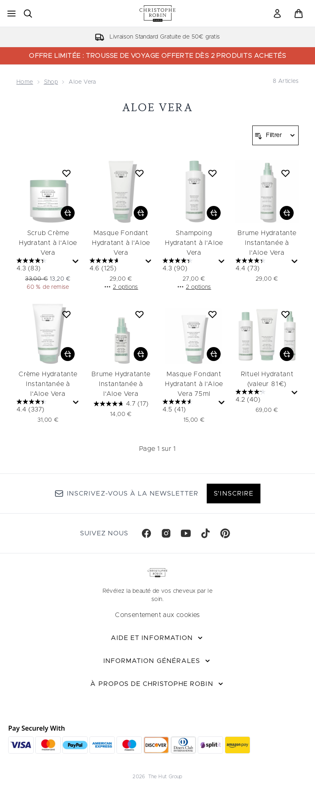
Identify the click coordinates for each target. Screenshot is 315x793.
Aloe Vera (157, 107)
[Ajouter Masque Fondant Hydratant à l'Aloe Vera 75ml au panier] (214, 354)
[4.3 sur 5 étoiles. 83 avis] (43, 265)
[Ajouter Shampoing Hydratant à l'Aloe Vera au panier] (214, 213)
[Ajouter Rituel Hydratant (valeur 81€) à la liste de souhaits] (285, 314)
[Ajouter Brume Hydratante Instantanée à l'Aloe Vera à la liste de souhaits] (285, 173)
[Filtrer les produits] (275, 135)
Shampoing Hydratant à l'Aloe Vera (194, 243)
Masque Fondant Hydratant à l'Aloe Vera (121, 243)
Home (24, 82)
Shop (51, 82)
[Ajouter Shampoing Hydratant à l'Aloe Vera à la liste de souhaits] (212, 173)
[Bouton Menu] (11, 13)
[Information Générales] (157, 661)
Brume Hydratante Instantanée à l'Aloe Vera (267, 243)
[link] (277, 13)
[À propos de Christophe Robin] (157, 684)
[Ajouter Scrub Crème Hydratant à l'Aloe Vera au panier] (68, 213)
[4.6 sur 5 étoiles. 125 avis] (116, 265)
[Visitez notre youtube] (186, 533)
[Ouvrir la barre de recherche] (28, 13)
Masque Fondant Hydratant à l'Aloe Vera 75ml (194, 384)
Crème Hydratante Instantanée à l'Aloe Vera (48, 384)
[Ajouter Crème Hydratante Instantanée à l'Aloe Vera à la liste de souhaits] (66, 314)
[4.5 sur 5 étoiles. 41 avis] (189, 406)
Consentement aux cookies (157, 615)
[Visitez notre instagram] (166, 533)
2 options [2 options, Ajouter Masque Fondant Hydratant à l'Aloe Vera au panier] (121, 286)
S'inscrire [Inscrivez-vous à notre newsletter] (233, 493)
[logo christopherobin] (157, 13)
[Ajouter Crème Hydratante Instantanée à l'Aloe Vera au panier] (68, 354)
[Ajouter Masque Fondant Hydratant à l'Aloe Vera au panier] (141, 213)
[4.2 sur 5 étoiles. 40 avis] (262, 396)
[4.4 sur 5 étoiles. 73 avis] (262, 265)
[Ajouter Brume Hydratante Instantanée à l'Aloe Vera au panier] (287, 213)
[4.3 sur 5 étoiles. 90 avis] (189, 265)
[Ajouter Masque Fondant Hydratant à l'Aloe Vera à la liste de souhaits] (139, 173)
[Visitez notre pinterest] (225, 533)
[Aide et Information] (157, 638)
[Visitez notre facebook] (146, 533)
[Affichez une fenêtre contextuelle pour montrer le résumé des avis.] (76, 261)
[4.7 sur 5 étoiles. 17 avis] (121, 404)
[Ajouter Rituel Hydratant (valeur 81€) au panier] (287, 354)
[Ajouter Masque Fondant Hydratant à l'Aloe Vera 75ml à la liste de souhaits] (212, 314)
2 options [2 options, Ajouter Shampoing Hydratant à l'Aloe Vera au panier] (194, 286)
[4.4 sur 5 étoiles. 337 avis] (43, 406)
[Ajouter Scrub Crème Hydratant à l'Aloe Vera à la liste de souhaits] (66, 173)
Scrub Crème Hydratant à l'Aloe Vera (48, 243)
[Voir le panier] (298, 13)
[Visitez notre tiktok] (205, 533)
